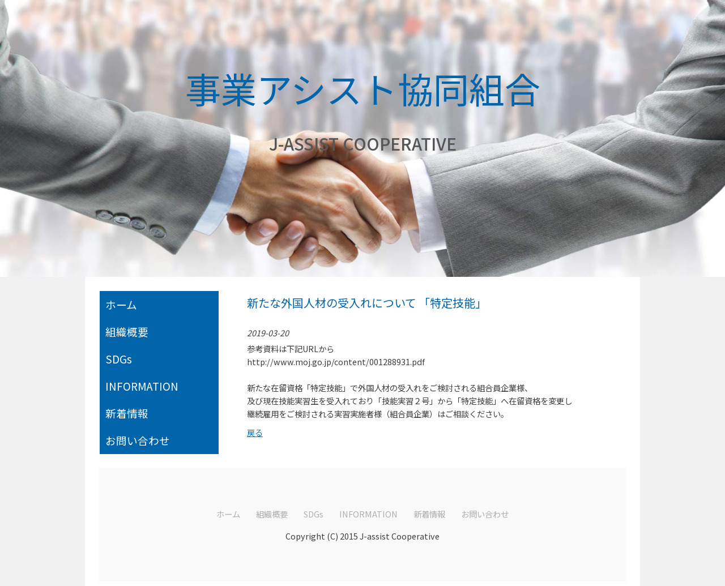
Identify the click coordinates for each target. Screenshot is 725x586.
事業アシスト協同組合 (362, 88)
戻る (255, 432)
